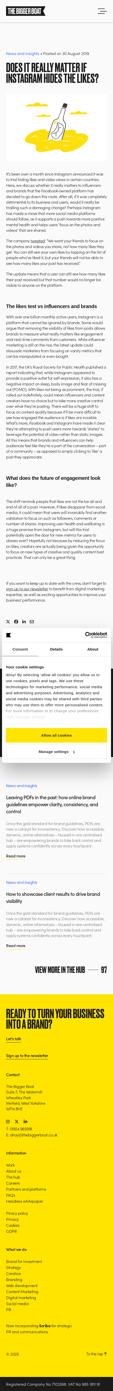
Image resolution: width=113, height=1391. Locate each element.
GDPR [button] (11, 1231)
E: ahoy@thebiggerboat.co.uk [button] (31, 1134)
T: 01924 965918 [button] (19, 1128)
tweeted (38, 240)
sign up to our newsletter (27, 588)
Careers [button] (13, 1183)
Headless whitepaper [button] (24, 1201)
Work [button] (10, 1165)
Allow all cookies (56, 735)
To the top (96, 1353)
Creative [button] (13, 1273)
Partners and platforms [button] (26, 1189)
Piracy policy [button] (17, 1213)
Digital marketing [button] (21, 1297)
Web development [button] (22, 1285)
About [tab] (92, 649)
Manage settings (57, 751)
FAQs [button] (10, 1195)
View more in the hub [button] (71, 969)
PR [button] (8, 1309)
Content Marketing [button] (22, 1291)
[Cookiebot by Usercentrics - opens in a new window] (85, 635)
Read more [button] (15, 855)
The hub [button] (13, 1177)
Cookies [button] (12, 1225)
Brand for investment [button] (24, 1261)
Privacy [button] (12, 1219)
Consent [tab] (20, 649)
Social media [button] (17, 1303)
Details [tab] (56, 649)
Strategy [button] (13, 1267)
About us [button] (13, 1171)
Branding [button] (14, 1279)
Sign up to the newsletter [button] (27, 1055)
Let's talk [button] (13, 1038)
